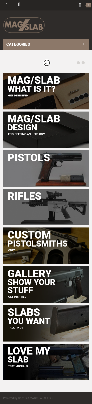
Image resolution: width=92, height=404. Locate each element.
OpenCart (23, 398)
